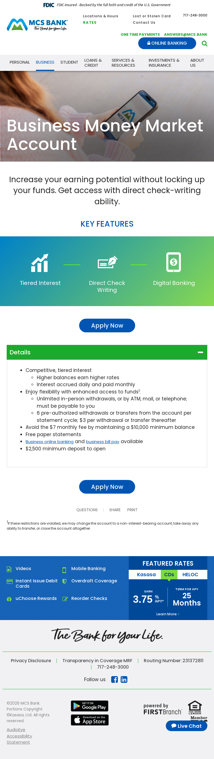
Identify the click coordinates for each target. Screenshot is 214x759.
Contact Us (144, 22)
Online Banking (167, 43)
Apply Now (107, 325)
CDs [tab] (169, 574)
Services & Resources (123, 62)
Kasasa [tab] (147, 574)
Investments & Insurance (164, 62)
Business (45, 62)
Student (69, 62)
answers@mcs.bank (185, 34)
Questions (85, 510)
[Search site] (204, 43)
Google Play (90, 705)
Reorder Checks (89, 598)
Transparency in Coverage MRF (97, 660)
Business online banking (54, 441)
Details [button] (20, 352)
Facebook (114, 679)
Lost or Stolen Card (152, 16)
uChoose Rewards (36, 598)
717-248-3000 (113, 666)
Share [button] (112, 510)
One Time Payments (140, 34)
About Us (197, 62)
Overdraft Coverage (94, 580)
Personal (20, 62)
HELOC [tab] (189, 574)
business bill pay (115, 441)
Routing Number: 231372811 (177, 660)
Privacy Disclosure (26, 660)
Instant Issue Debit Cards (37, 583)
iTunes (90, 719)
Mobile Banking (88, 568)
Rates (90, 22)
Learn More (166, 613)
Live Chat (190, 725)
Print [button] (135, 510)
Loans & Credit (93, 62)
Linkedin (124, 679)
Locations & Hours (100, 16)
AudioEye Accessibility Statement (19, 735)
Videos (23, 568)
